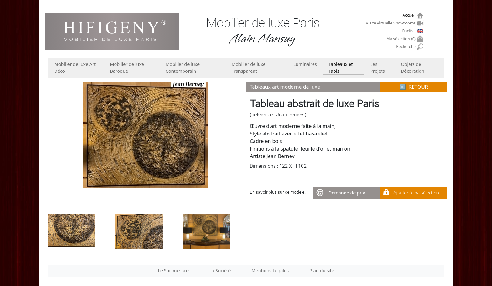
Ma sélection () (401, 38)
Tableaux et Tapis (341, 67)
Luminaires (305, 64)
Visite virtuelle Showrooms (391, 23)
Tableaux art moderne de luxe (285, 86)
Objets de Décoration (412, 67)
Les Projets (377, 67)
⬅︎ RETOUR (414, 86)
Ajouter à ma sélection (416, 193)
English (409, 31)
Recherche (406, 46)
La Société (220, 270)
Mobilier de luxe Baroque (127, 67)
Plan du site (321, 270)
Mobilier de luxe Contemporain (183, 67)
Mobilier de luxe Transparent (248, 67)
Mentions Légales (270, 270)
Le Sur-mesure (173, 270)
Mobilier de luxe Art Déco (75, 67)
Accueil (410, 15)
